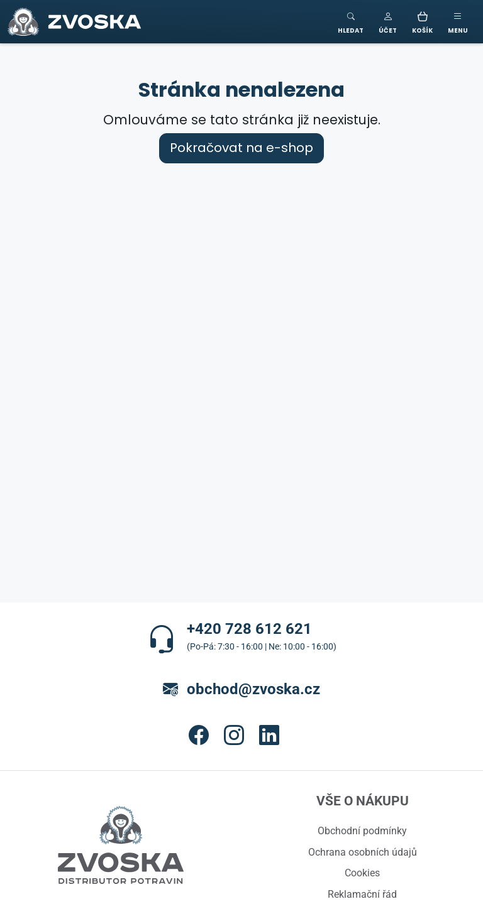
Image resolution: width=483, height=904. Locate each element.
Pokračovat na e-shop (241, 147)
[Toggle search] (350, 22)
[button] (387, 22)
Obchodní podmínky (362, 830)
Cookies (362, 872)
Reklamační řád (362, 894)
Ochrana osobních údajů (362, 852)
